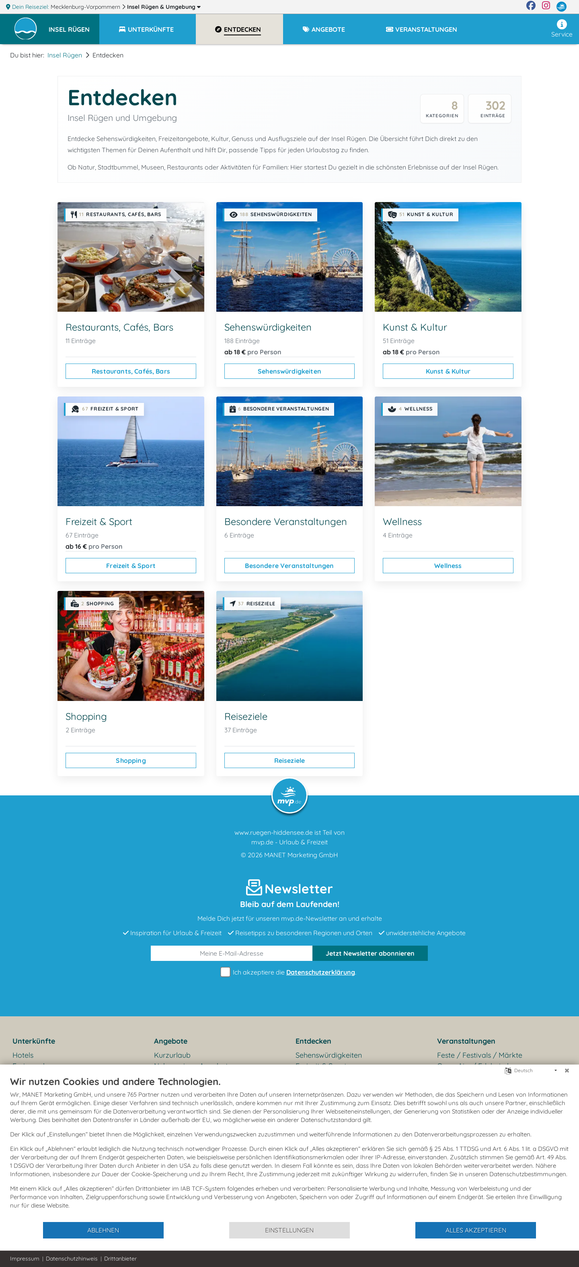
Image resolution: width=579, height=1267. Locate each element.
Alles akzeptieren (476, 1230)
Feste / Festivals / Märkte (479, 1055)
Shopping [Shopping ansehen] (131, 760)
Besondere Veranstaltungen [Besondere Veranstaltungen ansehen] (289, 566)
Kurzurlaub (172, 1055)
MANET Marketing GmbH (301, 855)
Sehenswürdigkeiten (329, 1055)
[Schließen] (567, 1071)
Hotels (22, 1055)
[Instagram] (546, 7)
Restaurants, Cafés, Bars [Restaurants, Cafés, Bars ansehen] (131, 371)
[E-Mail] (232, 953)
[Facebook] (531, 7)
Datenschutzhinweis (72, 1258)
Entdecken (313, 1041)
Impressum (24, 1258)
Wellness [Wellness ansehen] (448, 566)
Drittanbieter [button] (120, 1258)
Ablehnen (103, 1230)
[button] (74, 25)
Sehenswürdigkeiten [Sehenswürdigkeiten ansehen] (289, 371)
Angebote (170, 1041)
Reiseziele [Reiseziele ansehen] (289, 760)
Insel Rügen (164, 6)
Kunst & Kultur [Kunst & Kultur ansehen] (448, 371)
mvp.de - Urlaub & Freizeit (289, 842)
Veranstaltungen (466, 1041)
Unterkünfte (33, 1041)
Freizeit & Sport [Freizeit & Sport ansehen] (131, 566)
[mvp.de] (561, 7)
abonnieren (370, 953)
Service (562, 28)
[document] (289, 1148)
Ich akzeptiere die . (289, 972)
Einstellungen (289, 1230)
